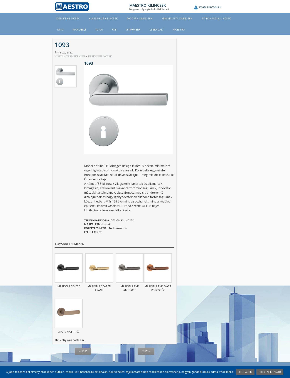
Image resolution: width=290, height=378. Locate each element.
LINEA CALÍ (156, 29)
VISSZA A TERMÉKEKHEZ (70, 56)
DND (60, 29)
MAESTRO (179, 29)
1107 (146, 351)
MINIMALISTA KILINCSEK (176, 18)
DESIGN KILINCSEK (68, 18)
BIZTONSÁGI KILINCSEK (216, 18)
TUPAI (99, 29)
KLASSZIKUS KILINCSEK (103, 18)
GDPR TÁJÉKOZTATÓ (270, 372)
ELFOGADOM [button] (245, 372)
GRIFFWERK (133, 29)
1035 (82, 351)
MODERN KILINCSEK (139, 18)
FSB (114, 29)
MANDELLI (79, 29)
